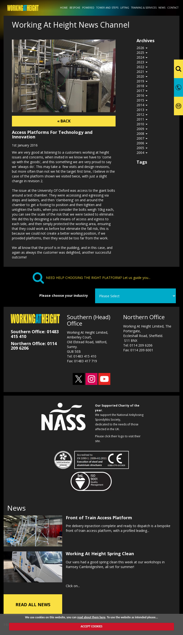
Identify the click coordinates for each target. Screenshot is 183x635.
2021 (142, 71)
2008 (142, 133)
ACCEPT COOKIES (91, 626)
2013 (142, 109)
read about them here (91, 617)
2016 (142, 95)
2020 (142, 76)
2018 (142, 86)
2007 (142, 138)
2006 (142, 143)
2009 (142, 128)
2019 (142, 81)
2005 (142, 148)
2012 (142, 114)
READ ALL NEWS (32, 603)
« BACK (64, 121)
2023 (142, 62)
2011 (142, 119)
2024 (142, 57)
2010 (142, 124)
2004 (142, 152)
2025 (142, 52)
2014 (142, 105)
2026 (142, 47)
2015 (142, 100)
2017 (142, 90)
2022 (142, 67)
